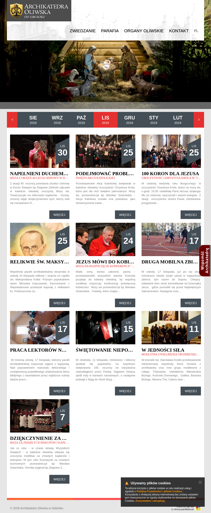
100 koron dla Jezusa (170, 173)
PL (196, 31)
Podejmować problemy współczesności (131, 173)
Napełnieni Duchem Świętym (49, 173)
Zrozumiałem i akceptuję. (150, 500)
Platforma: (185, 507)
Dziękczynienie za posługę (47, 438)
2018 (33, 119)
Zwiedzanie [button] (82, 30)
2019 (154, 119)
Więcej (59, 214)
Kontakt (179, 30)
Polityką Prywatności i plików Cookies (159, 491)
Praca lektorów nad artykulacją (58, 350)
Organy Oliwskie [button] (144, 30)
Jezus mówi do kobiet (106, 261)
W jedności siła (163, 350)
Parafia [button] (110, 30)
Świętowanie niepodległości (116, 350)
